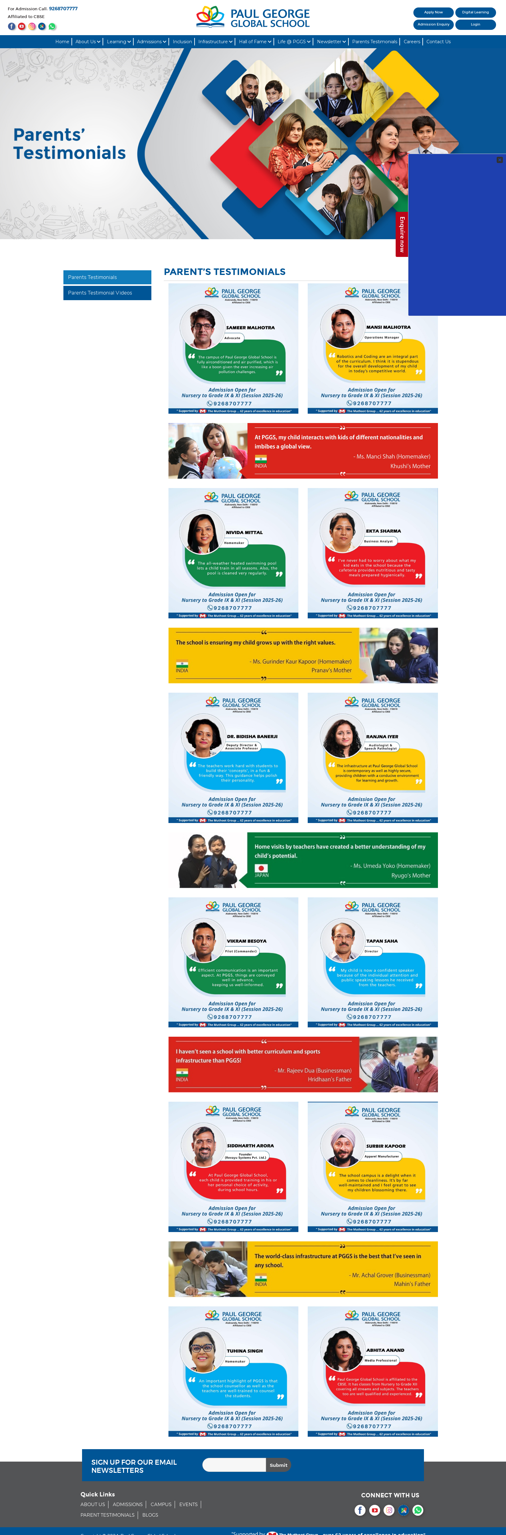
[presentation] (372, 1466)
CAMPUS (161, 1504)
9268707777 (63, 9)
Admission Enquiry (433, 24)
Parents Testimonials (374, 41)
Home (62, 41)
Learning (119, 41)
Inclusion (182, 41)
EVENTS (188, 1504)
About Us (88, 41)
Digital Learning (475, 12)
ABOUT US (92, 1504)
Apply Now (433, 12)
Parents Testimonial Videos (100, 292)
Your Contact (461, 112)
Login (475, 24)
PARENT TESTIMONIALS (107, 1515)
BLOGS (150, 1515)
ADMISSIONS (128, 1504)
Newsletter (331, 41)
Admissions (151, 41)
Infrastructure (215, 41)
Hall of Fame (255, 41)
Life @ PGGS (294, 41)
